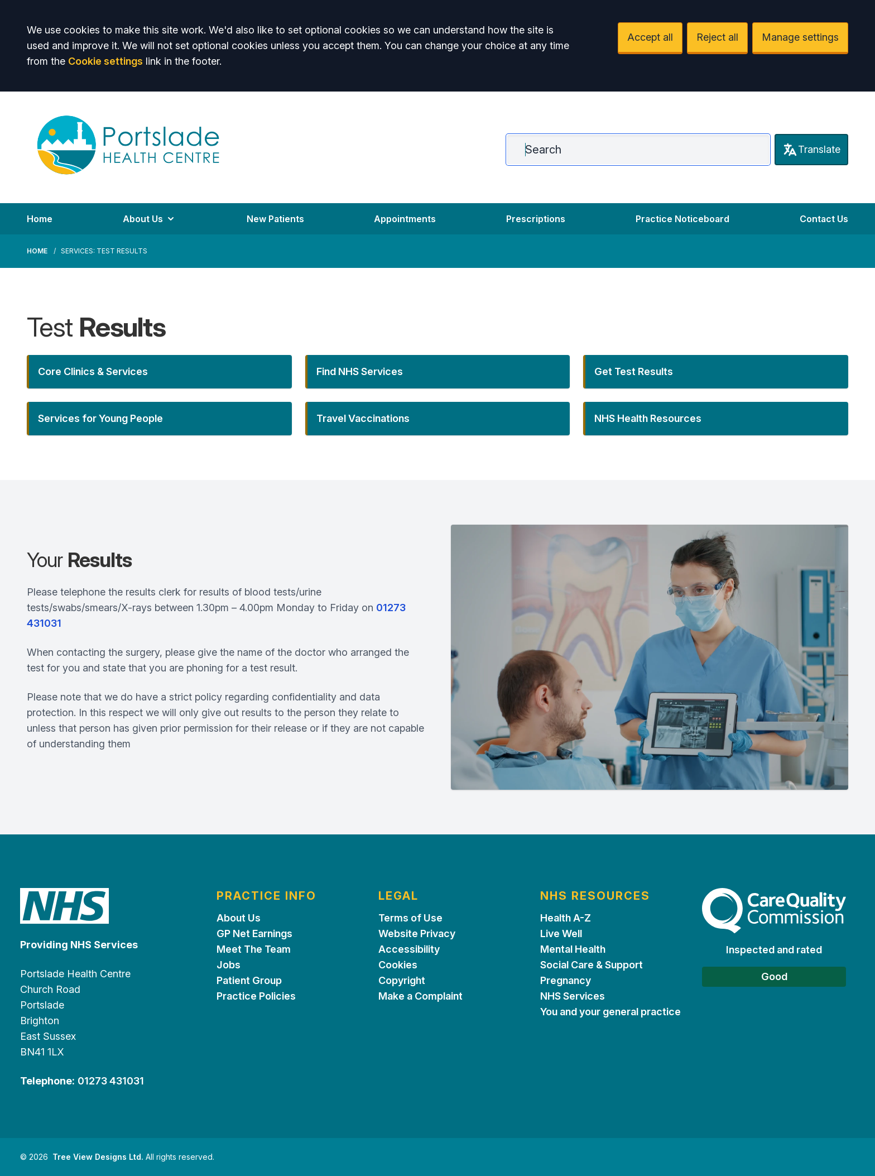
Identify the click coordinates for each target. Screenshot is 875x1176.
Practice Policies (256, 996)
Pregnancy (565, 980)
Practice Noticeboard (682, 218)
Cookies (397, 965)
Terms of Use (410, 918)
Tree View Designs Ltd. (97, 1156)
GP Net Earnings (254, 933)
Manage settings (800, 37)
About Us (149, 218)
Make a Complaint (420, 996)
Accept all (650, 37)
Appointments (405, 218)
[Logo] (128, 145)
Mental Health (572, 949)
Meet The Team (254, 949)
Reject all (717, 37)
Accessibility (409, 949)
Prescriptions (535, 218)
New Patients (275, 218)
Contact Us (824, 218)
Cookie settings (105, 61)
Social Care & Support (591, 965)
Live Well (561, 933)
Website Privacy (416, 933)
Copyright (401, 980)
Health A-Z (565, 918)
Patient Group (249, 980)
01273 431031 (111, 1081)
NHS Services (572, 996)
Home (39, 218)
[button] (159, 371)
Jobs (229, 965)
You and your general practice (610, 1011)
